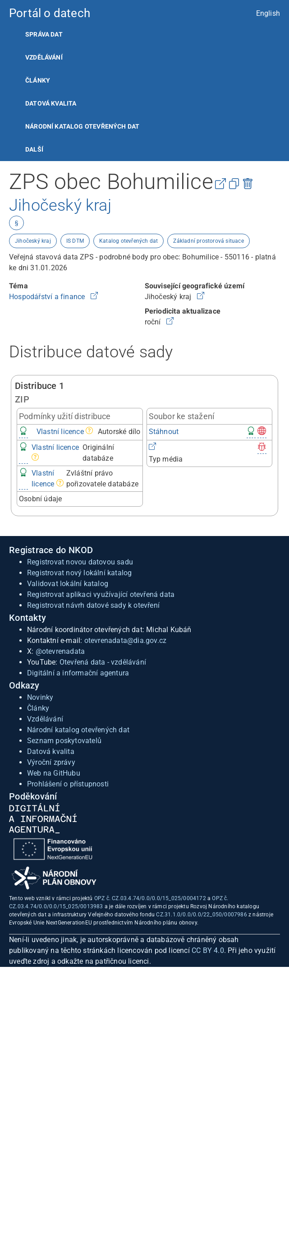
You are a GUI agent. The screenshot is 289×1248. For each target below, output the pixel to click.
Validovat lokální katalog (67, 583)
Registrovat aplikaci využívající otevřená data (100, 594)
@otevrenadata (60, 651)
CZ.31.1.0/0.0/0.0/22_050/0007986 (201, 914)
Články (37, 80)
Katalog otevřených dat (128, 241)
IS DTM (75, 241)
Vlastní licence (60, 431)
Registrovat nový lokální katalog (79, 573)
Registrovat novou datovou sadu (80, 562)
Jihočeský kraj (33, 241)
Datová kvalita (50, 103)
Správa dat (44, 34)
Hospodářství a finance (48, 296)
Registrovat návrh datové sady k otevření (93, 605)
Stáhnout (164, 431)
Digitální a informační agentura (78, 673)
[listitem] (144, 34)
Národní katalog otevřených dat (78, 730)
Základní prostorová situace (208, 241)
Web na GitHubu (53, 773)
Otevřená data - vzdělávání (103, 662)
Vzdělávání (44, 57)
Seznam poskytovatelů (64, 740)
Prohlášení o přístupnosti (68, 784)
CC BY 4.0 (208, 950)
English (268, 13)
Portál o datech (49, 13)
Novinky (40, 697)
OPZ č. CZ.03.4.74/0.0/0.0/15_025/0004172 (150, 898)
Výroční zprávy (51, 762)
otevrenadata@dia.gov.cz (125, 640)
